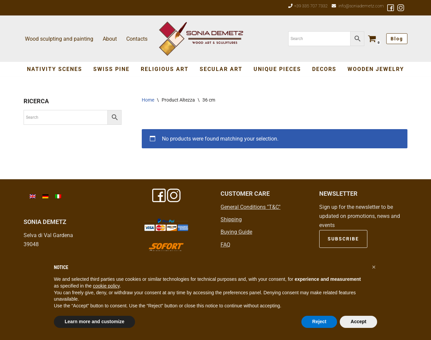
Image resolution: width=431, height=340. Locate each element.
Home (148, 100)
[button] (373, 267)
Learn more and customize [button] (94, 321)
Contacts (136, 39)
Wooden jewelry (375, 69)
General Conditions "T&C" (250, 207)
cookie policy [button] (106, 286)
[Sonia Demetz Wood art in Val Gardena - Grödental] (201, 39)
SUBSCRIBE (343, 238)
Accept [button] (358, 321)
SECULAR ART (221, 69)
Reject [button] (319, 321)
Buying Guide (236, 232)
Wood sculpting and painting (59, 39)
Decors (324, 69)
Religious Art (165, 69)
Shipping (231, 219)
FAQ (225, 244)
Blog (397, 38)
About (110, 39)
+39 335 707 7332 (311, 5)
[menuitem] (32, 196)
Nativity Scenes (54, 69)
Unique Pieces (277, 69)
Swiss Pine (111, 69)
